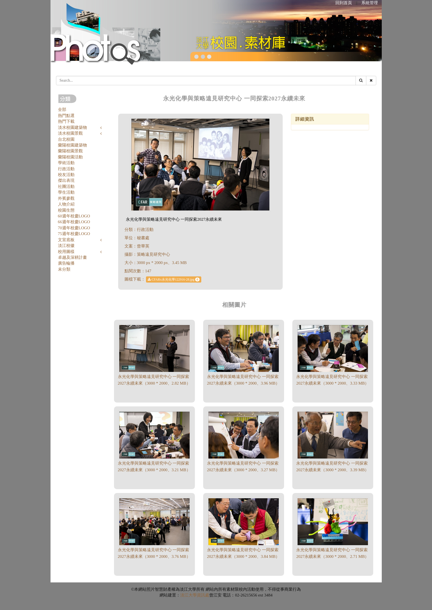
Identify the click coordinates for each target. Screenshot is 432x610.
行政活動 (66, 169)
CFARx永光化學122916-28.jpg (174, 279)
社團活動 (66, 186)
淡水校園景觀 (70, 133)
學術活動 (66, 163)
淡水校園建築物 (72, 127)
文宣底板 (66, 240)
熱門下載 (66, 121)
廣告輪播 (66, 263)
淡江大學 (188, 595)
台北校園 (66, 139)
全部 (62, 109)
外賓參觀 (66, 198)
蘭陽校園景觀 (70, 151)
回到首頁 (343, 3)
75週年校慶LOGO (74, 233)
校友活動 (66, 174)
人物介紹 (66, 204)
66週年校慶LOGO (74, 222)
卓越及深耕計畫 (72, 257)
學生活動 (66, 192)
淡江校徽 (66, 245)
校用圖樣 (66, 251)
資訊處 (203, 595)
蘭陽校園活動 (70, 157)
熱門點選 (66, 115)
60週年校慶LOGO (74, 216)
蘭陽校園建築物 (72, 145)
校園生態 (66, 210)
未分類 (64, 269)
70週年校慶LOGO (74, 228)
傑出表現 (66, 180)
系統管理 (369, 3)
